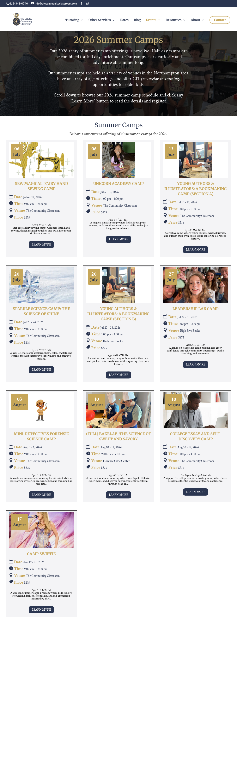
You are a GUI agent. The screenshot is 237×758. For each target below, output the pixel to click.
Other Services (100, 20)
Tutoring (72, 20)
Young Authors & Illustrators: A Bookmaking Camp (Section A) (195, 188)
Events (151, 20)
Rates (124, 20)
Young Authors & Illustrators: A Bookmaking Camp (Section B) (118, 313)
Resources (174, 20)
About (195, 20)
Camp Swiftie (41, 553)
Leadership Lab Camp (195, 308)
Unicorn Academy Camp (118, 183)
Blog (137, 20)
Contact (220, 20)
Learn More (41, 245)
